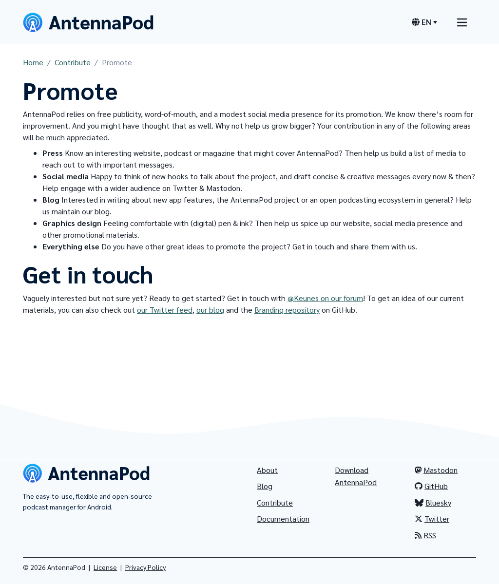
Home (33, 62)
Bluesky (433, 502)
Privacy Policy (145, 567)
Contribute (73, 62)
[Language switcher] (424, 22)
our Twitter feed (164, 309)
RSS (425, 535)
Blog (264, 486)
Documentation (283, 518)
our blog (210, 309)
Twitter (432, 518)
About (267, 470)
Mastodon (436, 470)
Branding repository (287, 309)
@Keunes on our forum (325, 298)
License (105, 567)
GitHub (431, 486)
